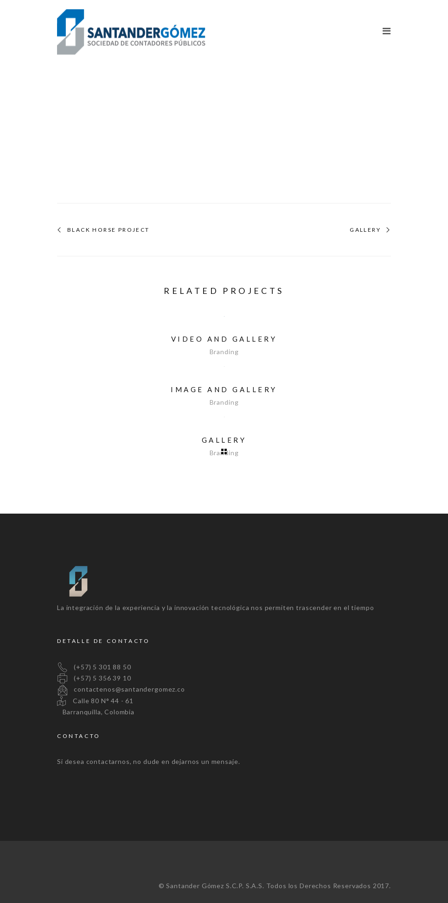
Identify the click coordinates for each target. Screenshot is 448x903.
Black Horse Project (108, 230)
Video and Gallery (224, 339)
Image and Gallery (224, 389)
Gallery (365, 230)
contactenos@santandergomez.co (121, 689)
